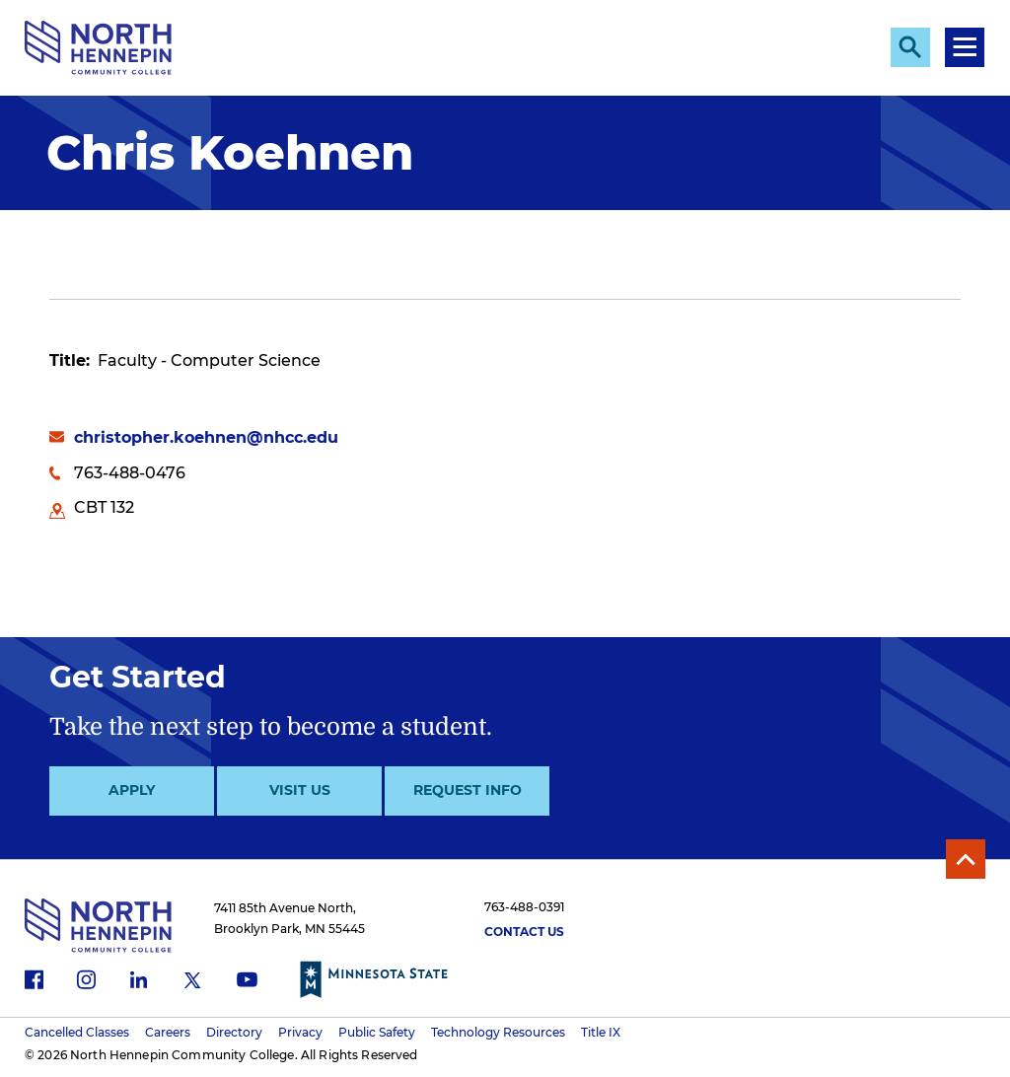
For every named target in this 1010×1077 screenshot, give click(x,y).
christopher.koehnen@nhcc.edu (206, 437)
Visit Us (299, 790)
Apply (131, 790)
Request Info (467, 790)
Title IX (600, 1032)
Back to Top (965, 859)
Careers (167, 1032)
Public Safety (376, 1032)
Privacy (300, 1032)
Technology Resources (498, 1032)
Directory (234, 1032)
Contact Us (524, 931)
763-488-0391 (524, 906)
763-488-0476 (129, 473)
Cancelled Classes (77, 1032)
